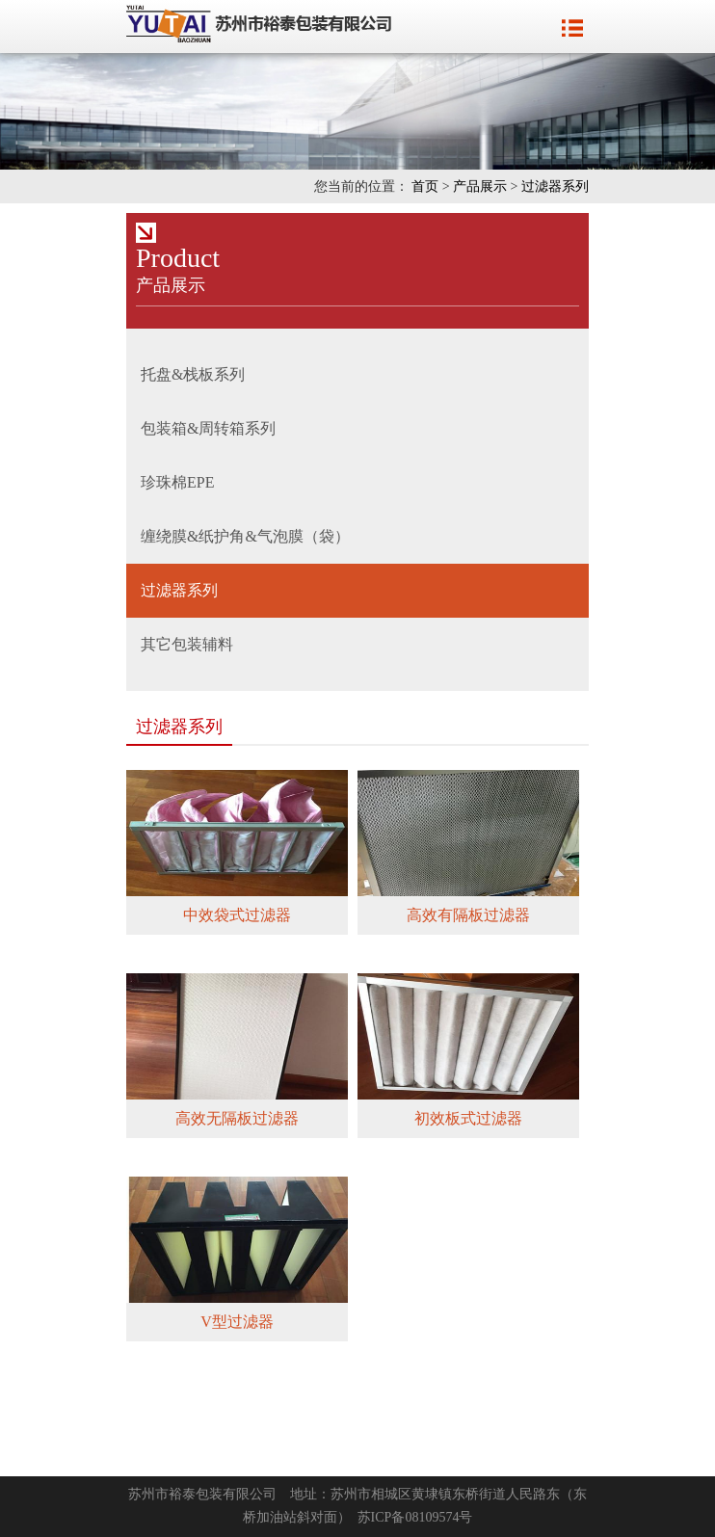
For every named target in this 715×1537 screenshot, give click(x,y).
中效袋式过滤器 (237, 915)
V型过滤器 (237, 1321)
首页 (424, 186)
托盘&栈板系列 (193, 374)
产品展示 (480, 186)
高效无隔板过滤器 (237, 1118)
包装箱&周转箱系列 (208, 428)
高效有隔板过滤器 (468, 915)
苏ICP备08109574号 (415, 1517)
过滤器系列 (555, 186)
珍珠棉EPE (177, 482)
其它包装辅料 (187, 644)
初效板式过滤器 (468, 1118)
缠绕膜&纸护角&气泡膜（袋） (245, 536)
